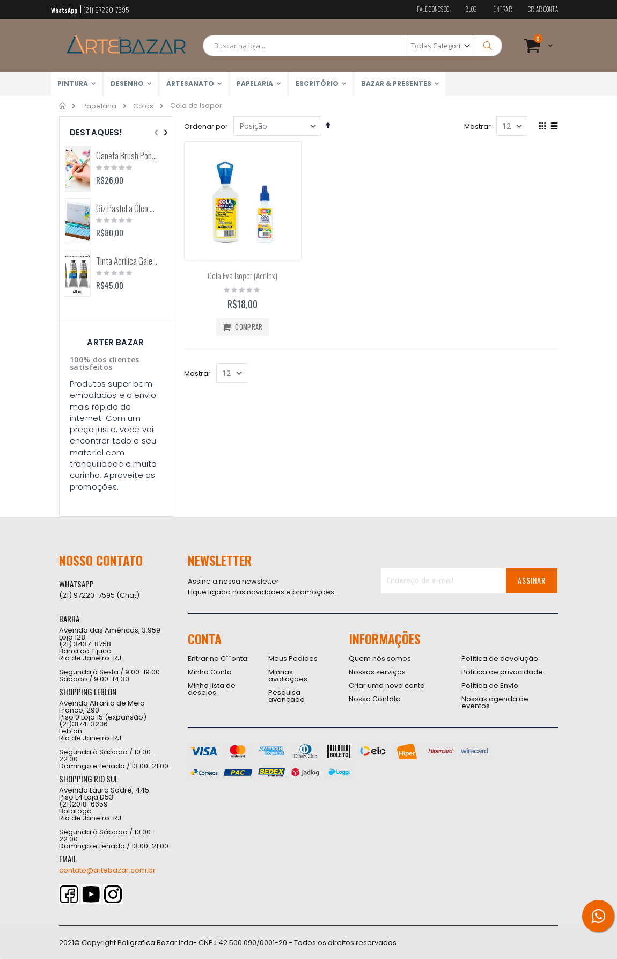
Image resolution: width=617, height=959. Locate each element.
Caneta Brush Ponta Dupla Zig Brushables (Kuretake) (127, 155)
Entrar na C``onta (217, 658)
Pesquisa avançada (286, 695)
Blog (471, 9)
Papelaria (99, 106)
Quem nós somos (380, 658)
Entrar (502, 9)
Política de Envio (489, 685)
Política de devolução (499, 658)
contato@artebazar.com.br (107, 870)
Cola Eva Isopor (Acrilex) (242, 275)
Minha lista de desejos (212, 689)
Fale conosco (433, 9)
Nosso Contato (375, 699)
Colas (143, 106)
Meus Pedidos (293, 658)
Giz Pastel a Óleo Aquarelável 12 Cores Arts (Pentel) (127, 208)
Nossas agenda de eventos (494, 702)
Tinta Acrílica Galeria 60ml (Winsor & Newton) (127, 261)
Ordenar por (206, 126)
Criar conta (543, 9)
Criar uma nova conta (387, 685)
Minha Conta (210, 672)
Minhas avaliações (287, 675)
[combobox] (352, 45)
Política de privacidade (502, 672)
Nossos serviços (377, 672)
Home (63, 106)
